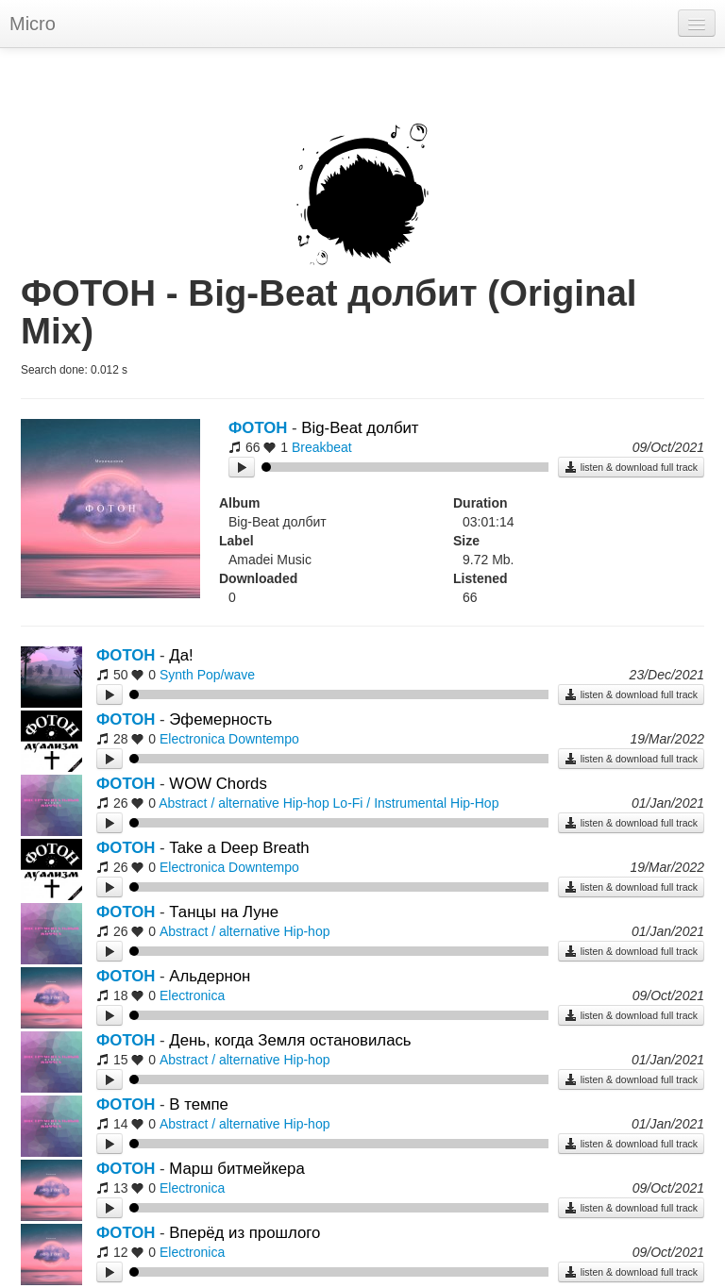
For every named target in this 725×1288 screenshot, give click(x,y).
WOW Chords (218, 784)
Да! (181, 655)
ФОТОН (257, 428)
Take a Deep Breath (239, 848)
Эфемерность (220, 719)
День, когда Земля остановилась (290, 1040)
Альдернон (209, 976)
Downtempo (263, 738)
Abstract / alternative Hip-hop (244, 803)
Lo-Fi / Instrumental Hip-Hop (416, 803)
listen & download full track (631, 467)
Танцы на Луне (223, 912)
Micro (32, 23)
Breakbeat (322, 447)
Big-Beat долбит (359, 428)
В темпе (198, 1104)
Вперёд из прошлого (244, 1233)
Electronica (192, 738)
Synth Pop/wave (207, 674)
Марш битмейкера (236, 1169)
